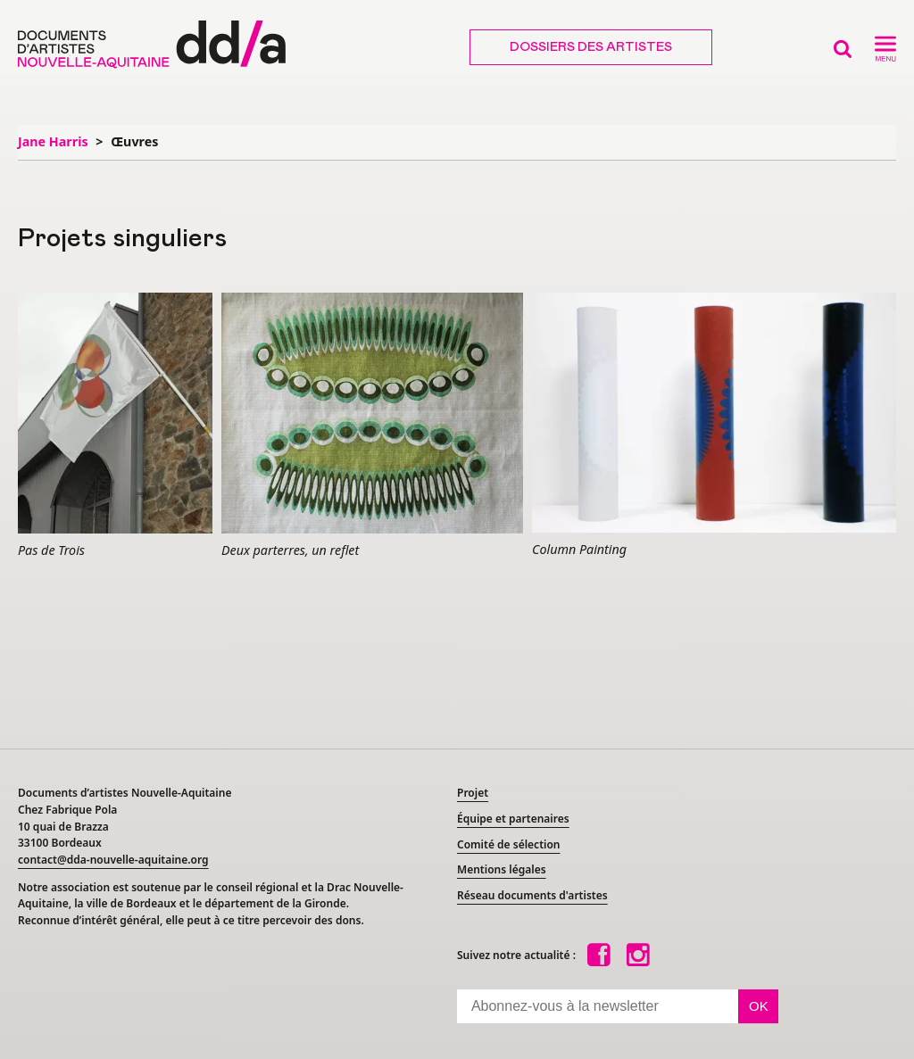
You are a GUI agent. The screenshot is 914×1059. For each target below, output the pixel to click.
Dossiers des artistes (591, 47)
